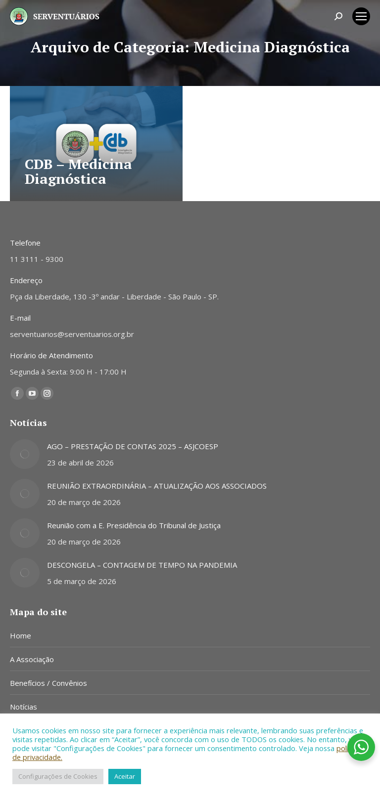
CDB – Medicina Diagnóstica (78, 171)
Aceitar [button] (124, 776)
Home (20, 635)
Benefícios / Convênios (48, 683)
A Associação (32, 659)
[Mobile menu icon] (361, 16)
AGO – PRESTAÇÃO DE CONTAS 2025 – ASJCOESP (132, 446)
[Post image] (25, 454)
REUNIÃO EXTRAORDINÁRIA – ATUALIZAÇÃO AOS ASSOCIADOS (157, 486)
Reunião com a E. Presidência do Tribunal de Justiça (134, 525)
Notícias (23, 707)
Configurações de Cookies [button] (57, 776)
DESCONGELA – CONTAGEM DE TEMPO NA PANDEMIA (142, 565)
